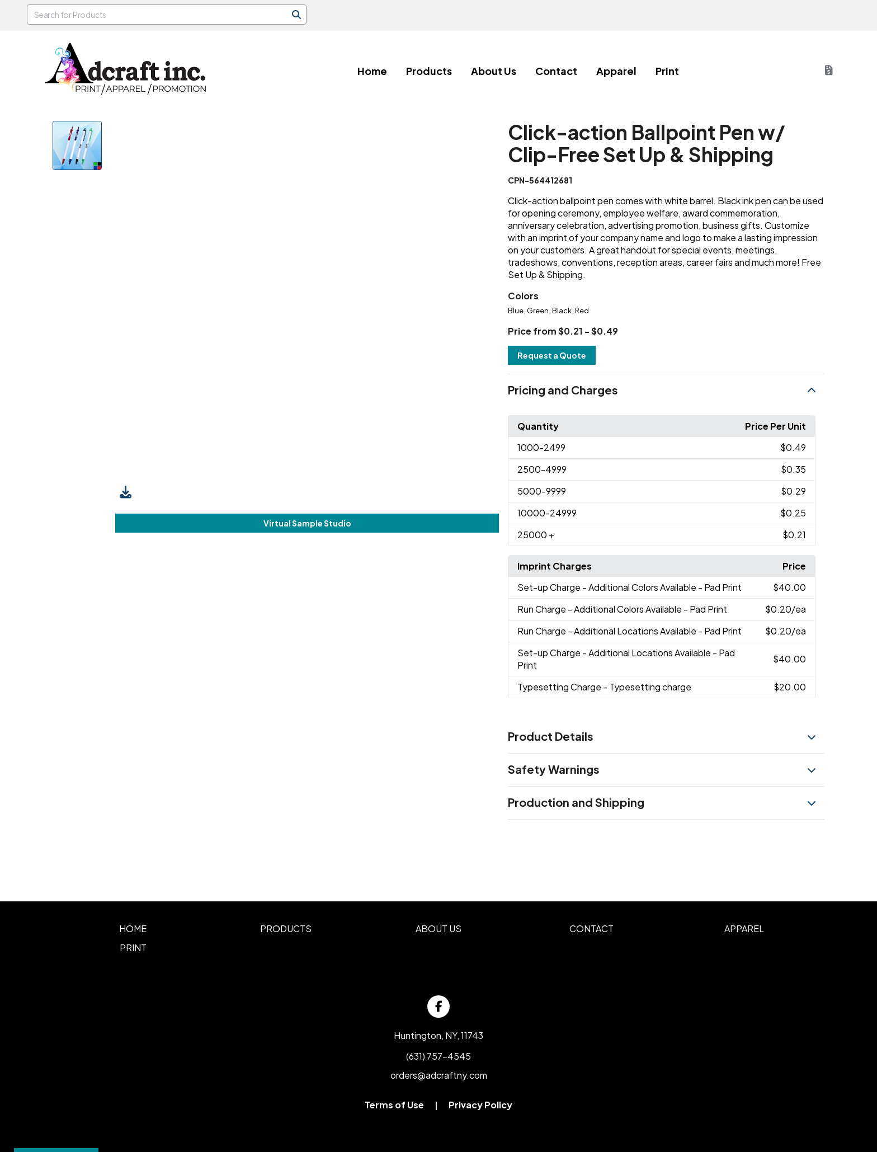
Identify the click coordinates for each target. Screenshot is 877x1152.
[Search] (296, 14)
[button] (666, 390)
